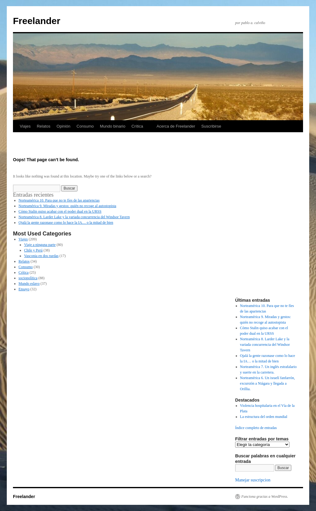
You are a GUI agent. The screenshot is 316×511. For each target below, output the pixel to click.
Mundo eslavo (29, 283)
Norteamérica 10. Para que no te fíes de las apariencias (59, 200)
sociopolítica (28, 278)
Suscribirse (211, 126)
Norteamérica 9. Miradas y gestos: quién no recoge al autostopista (67, 206)
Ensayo (24, 289)
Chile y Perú (33, 250)
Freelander (36, 21)
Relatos (43, 126)
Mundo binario (112, 126)
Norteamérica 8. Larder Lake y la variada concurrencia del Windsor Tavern (74, 217)
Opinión (63, 126)
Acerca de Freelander (175, 126)
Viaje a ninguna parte (40, 245)
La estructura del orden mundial (263, 417)
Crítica (137, 126)
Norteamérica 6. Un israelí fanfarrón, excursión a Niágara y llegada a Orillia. (267, 383)
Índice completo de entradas (256, 428)
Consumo (85, 126)
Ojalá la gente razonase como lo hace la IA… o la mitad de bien (66, 222)
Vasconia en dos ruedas (41, 256)
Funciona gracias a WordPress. (264, 496)
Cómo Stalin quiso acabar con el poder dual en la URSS (60, 211)
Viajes (25, 126)
